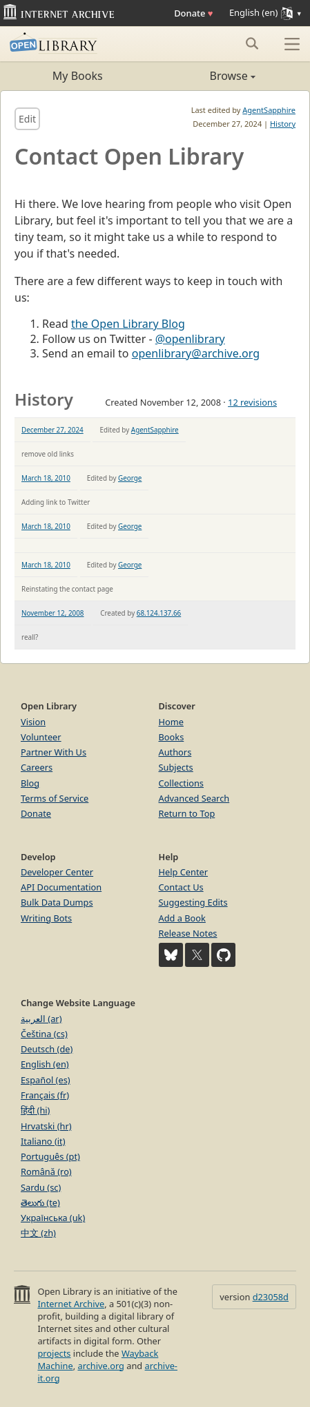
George (130, 478)
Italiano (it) (43, 1141)
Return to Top (187, 813)
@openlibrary (190, 338)
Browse (205, 75)
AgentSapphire (269, 110)
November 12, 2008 (52, 613)
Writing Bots (46, 918)
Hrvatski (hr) (46, 1126)
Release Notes (188, 933)
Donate (193, 13)
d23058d (271, 1297)
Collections (181, 783)
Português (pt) (50, 1156)
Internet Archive (70, 1303)
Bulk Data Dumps (57, 902)
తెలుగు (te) (40, 1202)
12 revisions (252, 402)
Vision (33, 722)
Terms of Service (54, 798)
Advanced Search (194, 798)
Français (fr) (45, 1095)
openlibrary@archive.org (196, 353)
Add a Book (182, 918)
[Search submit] (252, 43)
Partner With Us (53, 752)
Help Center (184, 872)
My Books (77, 75)
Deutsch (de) (46, 1049)
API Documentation (61, 887)
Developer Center (57, 872)
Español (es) (45, 1080)
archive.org (100, 1365)
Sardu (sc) (41, 1187)
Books (171, 737)
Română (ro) (46, 1171)
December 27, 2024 (52, 430)
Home (171, 722)
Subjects (176, 767)
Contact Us (181, 887)
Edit (27, 118)
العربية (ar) (41, 1018)
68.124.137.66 (159, 613)
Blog (30, 783)
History (283, 123)
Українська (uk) (53, 1217)
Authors (175, 752)
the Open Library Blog (128, 323)
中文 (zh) (38, 1233)
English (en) (45, 1064)
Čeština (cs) (44, 1034)
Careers (36, 767)
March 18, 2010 (45, 478)
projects (53, 1353)
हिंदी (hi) (35, 1110)
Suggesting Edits (193, 902)
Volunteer (41, 737)
